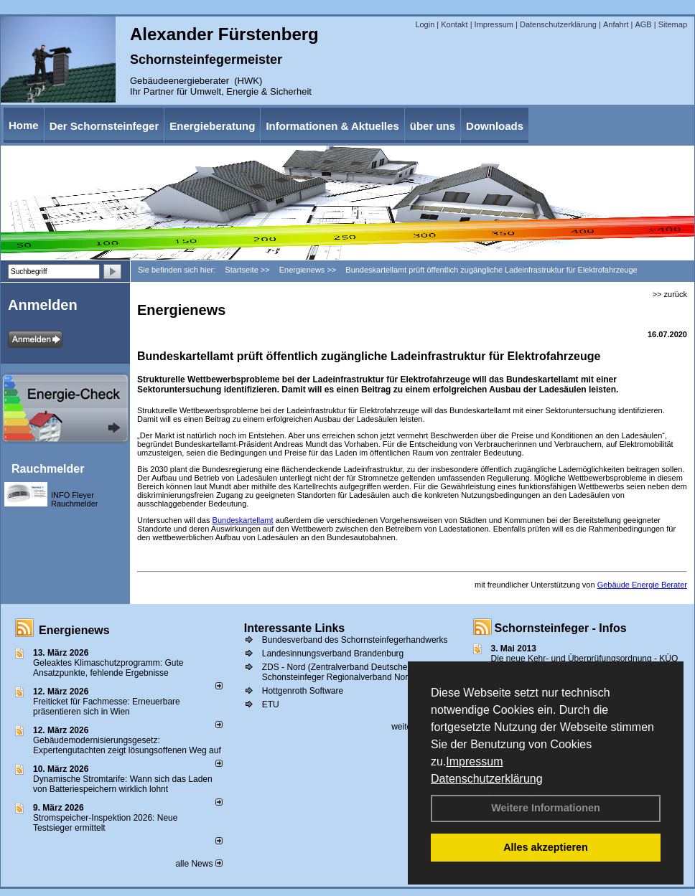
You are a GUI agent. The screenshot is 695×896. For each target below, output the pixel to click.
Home (24, 125)
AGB (643, 24)
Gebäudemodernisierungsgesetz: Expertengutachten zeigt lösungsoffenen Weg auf (127, 745)
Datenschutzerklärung (487, 779)
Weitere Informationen (545, 808)
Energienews (74, 630)
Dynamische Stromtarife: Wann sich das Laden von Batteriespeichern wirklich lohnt (123, 784)
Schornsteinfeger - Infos (561, 628)
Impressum (474, 761)
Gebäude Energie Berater (642, 584)
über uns (432, 126)
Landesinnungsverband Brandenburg (333, 654)
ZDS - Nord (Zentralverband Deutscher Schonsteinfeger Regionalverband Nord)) (340, 672)
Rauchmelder (47, 469)
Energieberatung (212, 126)
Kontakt (454, 24)
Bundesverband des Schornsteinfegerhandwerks (355, 640)
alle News (198, 864)
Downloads (494, 126)
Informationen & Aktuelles (332, 126)
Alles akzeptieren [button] (545, 847)
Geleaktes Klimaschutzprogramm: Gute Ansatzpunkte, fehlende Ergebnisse (108, 668)
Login (424, 24)
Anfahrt (615, 24)
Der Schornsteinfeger (104, 126)
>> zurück (670, 294)
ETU (270, 704)
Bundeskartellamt (243, 520)
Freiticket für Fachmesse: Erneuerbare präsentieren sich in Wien (106, 707)
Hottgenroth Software (302, 691)
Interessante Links (294, 628)
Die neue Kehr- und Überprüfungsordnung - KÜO (584, 659)
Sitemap (672, 24)
